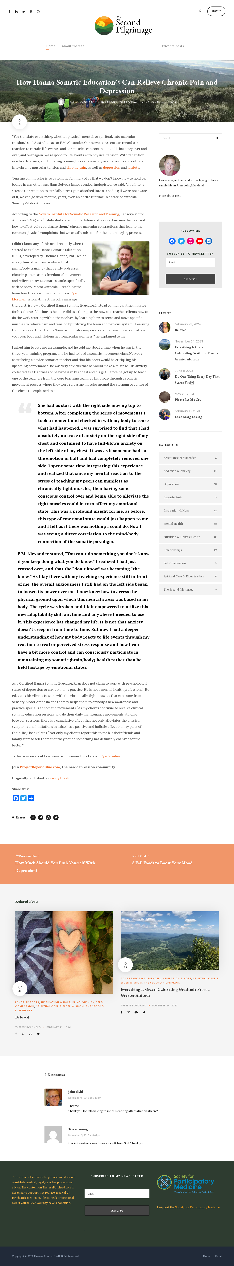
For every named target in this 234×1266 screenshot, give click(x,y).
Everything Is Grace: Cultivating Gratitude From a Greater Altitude (196, 353)
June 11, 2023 (184, 371)
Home (50, 46)
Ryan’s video (110, 756)
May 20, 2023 (184, 394)
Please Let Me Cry (188, 399)
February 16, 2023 (187, 411)
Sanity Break (59, 778)
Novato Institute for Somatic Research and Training (79, 214)
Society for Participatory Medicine (197, 1207)
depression (111, 167)
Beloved (180, 330)
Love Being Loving (188, 416)
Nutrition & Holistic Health (120, 102)
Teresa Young (78, 1129)
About (218, 1256)
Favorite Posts (173, 46)
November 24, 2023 (189, 341)
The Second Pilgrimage (162, 982)
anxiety (133, 167)
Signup (216, 11)
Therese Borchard (81, 102)
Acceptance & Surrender (140, 978)
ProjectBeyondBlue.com (40, 767)
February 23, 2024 (188, 324)
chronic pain (76, 167)
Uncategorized (153, 102)
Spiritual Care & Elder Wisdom (60, 1006)
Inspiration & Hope (56, 1002)
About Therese (73, 46)
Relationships (83, 1002)
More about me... (170, 196)
